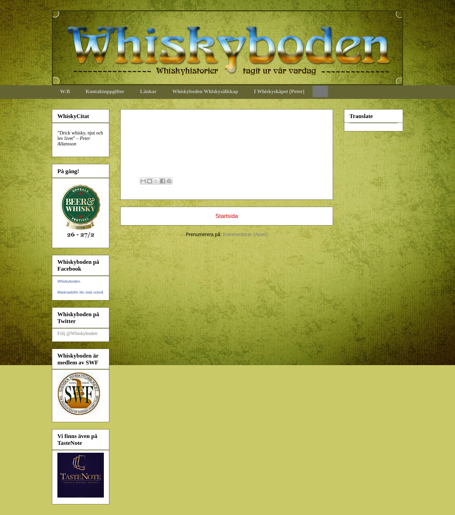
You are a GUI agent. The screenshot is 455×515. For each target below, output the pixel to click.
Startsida (226, 216)
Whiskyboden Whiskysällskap (205, 91)
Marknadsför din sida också (80, 292)
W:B (65, 91)
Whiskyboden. (69, 281)
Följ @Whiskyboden (77, 333)
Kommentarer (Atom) (245, 234)
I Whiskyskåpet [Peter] (279, 91)
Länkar (148, 91)
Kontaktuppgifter (105, 91)
